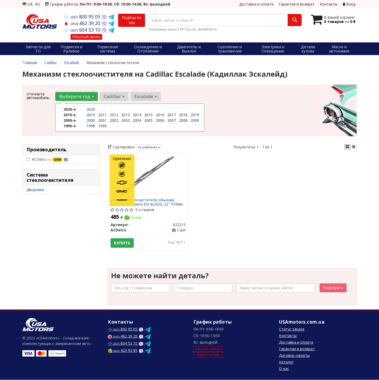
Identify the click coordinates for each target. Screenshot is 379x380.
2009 (195, 120)
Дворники (35, 189)
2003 (125, 120)
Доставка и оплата (256, 4)
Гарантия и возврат (297, 4)
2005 (148, 120)
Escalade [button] (145, 96)
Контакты (328, 4)
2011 (102, 114)
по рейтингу (149, 147)
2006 (160, 120)
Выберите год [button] (76, 96)
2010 (91, 114)
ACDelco (50, 159)
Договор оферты (294, 355)
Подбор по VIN (131, 20)
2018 (183, 114)
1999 (102, 125)
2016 (160, 114)
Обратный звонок (86, 37)
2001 (102, 120)
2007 (171, 120)
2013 (125, 114)
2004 (137, 120)
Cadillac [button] (114, 96)
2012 (114, 114)
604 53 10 (83, 30)
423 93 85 (122, 350)
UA (27, 4)
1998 (91, 125)
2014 (137, 114)
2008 (183, 120)
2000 (91, 120)
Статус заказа (291, 329)
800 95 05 (83, 16)
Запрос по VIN (208, 355)
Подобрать (333, 287)
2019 (195, 114)
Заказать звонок (208, 349)
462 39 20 (83, 23)
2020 (91, 109)
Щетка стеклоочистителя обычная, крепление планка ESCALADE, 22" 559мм (147, 202)
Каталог (286, 362)
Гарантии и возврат (297, 349)
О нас (284, 368)
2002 (114, 120)
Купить (122, 243)
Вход (349, 4)
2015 (148, 114)
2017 (171, 114)
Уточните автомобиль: (38, 95)
